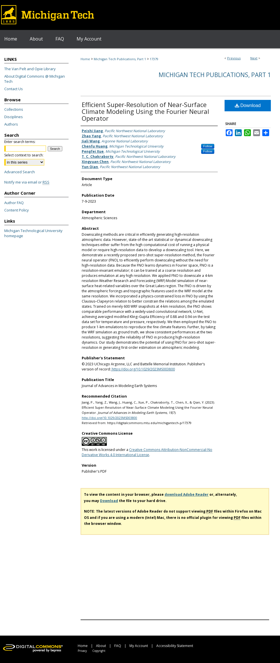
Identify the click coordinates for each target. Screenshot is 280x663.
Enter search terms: (19, 141)
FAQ (117, 645)
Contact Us (13, 88)
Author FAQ (14, 202)
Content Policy (16, 210)
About (101, 645)
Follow (207, 146)
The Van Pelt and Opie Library (30, 68)
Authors (11, 124)
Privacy (82, 651)
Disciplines (13, 116)
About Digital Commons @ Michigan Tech (34, 79)
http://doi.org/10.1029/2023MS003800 (109, 418)
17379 (154, 59)
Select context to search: (23, 155)
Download (248, 105)
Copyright (98, 651)
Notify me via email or (26, 182)
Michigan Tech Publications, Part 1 (120, 59)
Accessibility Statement (174, 645)
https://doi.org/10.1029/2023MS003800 (143, 369)
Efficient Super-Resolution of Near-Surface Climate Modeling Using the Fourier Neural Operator (145, 111)
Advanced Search (19, 171)
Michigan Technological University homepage (33, 233)
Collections (13, 109)
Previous (234, 58)
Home (85, 59)
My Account (138, 645)
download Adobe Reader (187, 494)
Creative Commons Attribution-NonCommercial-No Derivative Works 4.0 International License (147, 452)
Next (253, 58)
